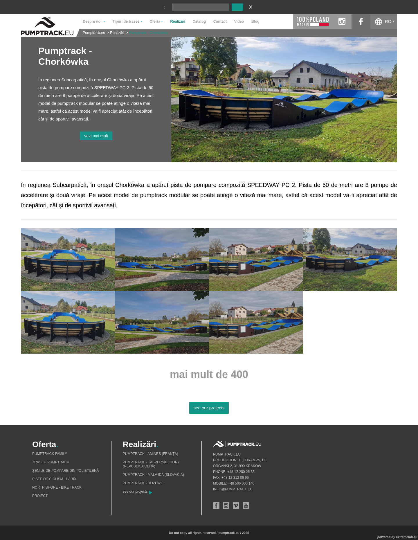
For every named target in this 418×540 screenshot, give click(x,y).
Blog (255, 21)
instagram (342, 21)
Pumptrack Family (49, 454)
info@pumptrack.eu (233, 489)
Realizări (177, 21)
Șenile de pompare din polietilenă (65, 471)
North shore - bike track (57, 487)
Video (239, 21)
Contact (220, 21)
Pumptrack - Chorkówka (148, 33)
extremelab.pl (406, 537)
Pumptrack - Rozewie (143, 483)
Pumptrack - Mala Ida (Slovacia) (153, 475)
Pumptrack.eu (94, 33)
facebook (361, 21)
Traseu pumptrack (50, 462)
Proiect (40, 496)
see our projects (209, 407)
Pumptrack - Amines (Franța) (150, 454)
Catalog (199, 21)
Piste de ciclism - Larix (54, 479)
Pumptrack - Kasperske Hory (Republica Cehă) (151, 464)
